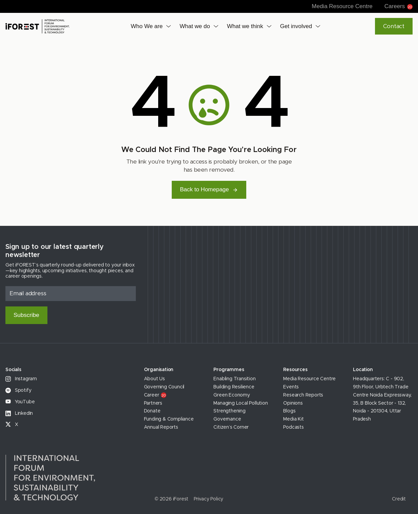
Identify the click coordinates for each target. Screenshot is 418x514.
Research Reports (303, 395)
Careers (398, 6)
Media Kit (293, 419)
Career (155, 395)
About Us (154, 379)
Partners (153, 403)
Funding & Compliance (169, 419)
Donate (152, 411)
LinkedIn (19, 413)
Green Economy (231, 395)
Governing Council (164, 387)
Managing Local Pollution (240, 403)
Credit (399, 499)
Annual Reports (161, 427)
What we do (195, 26)
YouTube (20, 402)
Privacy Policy (208, 499)
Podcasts (293, 427)
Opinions (292, 403)
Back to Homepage (209, 189)
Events (291, 387)
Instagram (21, 379)
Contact (393, 26)
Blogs (289, 411)
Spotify (18, 390)
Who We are (147, 26)
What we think (245, 26)
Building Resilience (233, 387)
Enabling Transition (234, 379)
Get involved (296, 26)
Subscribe (26, 315)
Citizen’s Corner (231, 427)
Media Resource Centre (342, 6)
